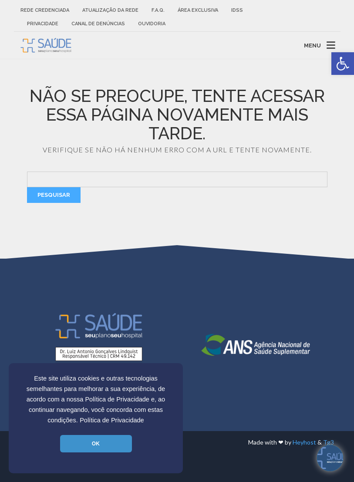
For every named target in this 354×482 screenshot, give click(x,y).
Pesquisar (53, 195)
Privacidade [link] (42, 24)
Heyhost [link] (304, 442)
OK (96, 444)
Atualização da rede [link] (110, 10)
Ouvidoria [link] (151, 24)
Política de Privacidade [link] (112, 420)
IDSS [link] (237, 10)
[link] (342, 63)
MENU (312, 45)
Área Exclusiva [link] (198, 10)
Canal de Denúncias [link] (98, 24)
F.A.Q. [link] (158, 10)
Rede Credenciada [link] (44, 10)
